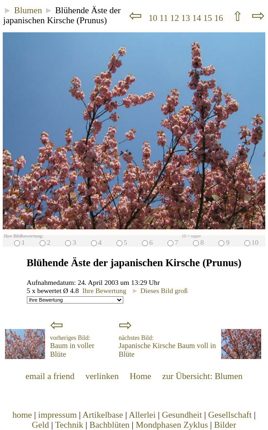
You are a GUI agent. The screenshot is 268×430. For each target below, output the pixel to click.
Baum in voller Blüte (72, 346)
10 (153, 18)
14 (197, 18)
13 (186, 18)
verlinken (102, 376)
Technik (69, 425)
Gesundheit (182, 415)
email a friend (50, 376)
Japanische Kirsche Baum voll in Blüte (167, 346)
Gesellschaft (230, 415)
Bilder (225, 425)
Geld (40, 425)
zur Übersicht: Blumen (202, 376)
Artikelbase (102, 415)
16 (219, 18)
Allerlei (142, 415)
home (22, 415)
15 (208, 18)
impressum (57, 415)
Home (140, 376)
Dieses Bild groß (159, 290)
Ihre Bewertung (104, 290)
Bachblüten (110, 425)
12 (175, 18)
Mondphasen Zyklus (172, 425)
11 (165, 18)
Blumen (28, 10)
